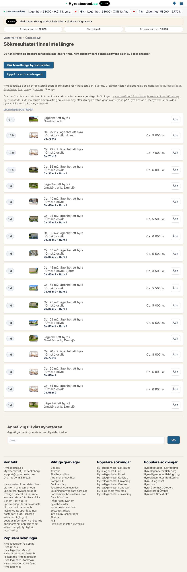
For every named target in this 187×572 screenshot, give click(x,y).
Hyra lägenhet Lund (109, 470)
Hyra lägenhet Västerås (111, 490)
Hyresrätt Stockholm (156, 494)
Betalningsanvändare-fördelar (68, 490)
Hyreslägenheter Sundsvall (113, 487)
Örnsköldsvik (33, 37)
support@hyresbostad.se (19, 474)
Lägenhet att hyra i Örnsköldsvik (57, 119)
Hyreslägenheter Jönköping (114, 494)
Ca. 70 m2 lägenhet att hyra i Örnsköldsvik (63, 352)
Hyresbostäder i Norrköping (161, 467)
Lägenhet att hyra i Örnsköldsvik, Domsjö (59, 185)
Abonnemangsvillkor (62, 477)
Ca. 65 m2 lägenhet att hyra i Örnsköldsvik (63, 286)
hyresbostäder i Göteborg (163, 96)
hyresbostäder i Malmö (18, 100)
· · (49, 11)
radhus (39, 89)
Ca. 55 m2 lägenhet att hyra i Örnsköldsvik (63, 387)
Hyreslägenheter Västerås (19, 553)
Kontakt (55, 470)
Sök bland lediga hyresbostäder (28, 65)
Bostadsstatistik (60, 510)
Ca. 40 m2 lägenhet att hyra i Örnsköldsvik (63, 200)
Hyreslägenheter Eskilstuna (113, 467)
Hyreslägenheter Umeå (111, 474)
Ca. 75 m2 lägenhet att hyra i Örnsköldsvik (63, 150)
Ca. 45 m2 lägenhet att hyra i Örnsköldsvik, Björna (63, 269)
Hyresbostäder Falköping (19, 543)
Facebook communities (64, 487)
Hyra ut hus (11, 546)
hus (20, 89)
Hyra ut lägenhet (154, 480)
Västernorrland (13, 37)
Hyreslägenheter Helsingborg (162, 474)
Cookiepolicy (58, 484)
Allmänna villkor (60, 474)
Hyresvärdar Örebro (156, 490)
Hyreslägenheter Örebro (112, 484)
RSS (53, 520)
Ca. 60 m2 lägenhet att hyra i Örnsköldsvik (63, 370)
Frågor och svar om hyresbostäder (62, 502)
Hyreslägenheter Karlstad (112, 477)
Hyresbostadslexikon (63, 507)
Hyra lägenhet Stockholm (19, 559)
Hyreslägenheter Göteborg (160, 470)
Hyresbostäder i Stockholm (129, 96)
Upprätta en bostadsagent (25, 74)
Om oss (55, 467)
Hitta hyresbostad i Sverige (67, 523)
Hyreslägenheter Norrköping (161, 477)
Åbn (175, 119)
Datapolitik (57, 480)
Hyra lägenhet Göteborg (159, 487)
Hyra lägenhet (12, 566)
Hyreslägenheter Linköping (113, 480)
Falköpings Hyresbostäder (20, 556)
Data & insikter (59, 497)
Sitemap (55, 517)
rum (26, 89)
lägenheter (10, 89)
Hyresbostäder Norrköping (20, 563)
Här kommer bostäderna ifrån (68, 494)
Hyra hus (149, 484)
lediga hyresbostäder (168, 85)
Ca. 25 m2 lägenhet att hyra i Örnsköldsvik (63, 217)
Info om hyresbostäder (64, 513)
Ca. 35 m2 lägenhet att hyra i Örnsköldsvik (63, 168)
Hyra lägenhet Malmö (17, 550)
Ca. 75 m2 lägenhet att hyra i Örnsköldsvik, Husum (63, 133)
